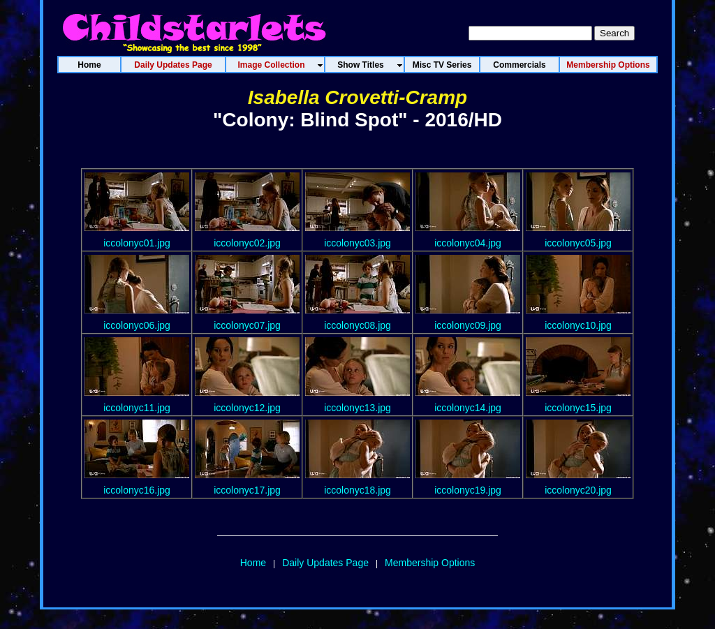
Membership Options (430, 562)
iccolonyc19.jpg (467, 490)
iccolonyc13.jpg (357, 407)
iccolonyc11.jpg (136, 407)
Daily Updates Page (325, 562)
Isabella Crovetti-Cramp (357, 97)
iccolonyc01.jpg (136, 243)
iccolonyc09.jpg (467, 325)
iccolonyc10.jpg (578, 325)
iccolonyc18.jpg (357, 490)
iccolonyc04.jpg (467, 243)
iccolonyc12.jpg (247, 407)
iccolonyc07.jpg (247, 325)
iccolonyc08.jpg (357, 325)
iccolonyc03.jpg (357, 243)
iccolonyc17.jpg (247, 490)
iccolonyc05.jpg (578, 243)
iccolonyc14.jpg (467, 407)
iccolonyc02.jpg (247, 243)
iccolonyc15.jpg (578, 407)
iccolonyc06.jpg (136, 325)
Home (253, 562)
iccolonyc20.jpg (578, 490)
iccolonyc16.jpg (136, 490)
